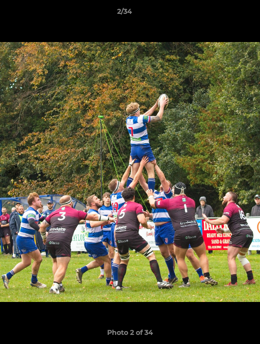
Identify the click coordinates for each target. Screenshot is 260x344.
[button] (225, 14)
